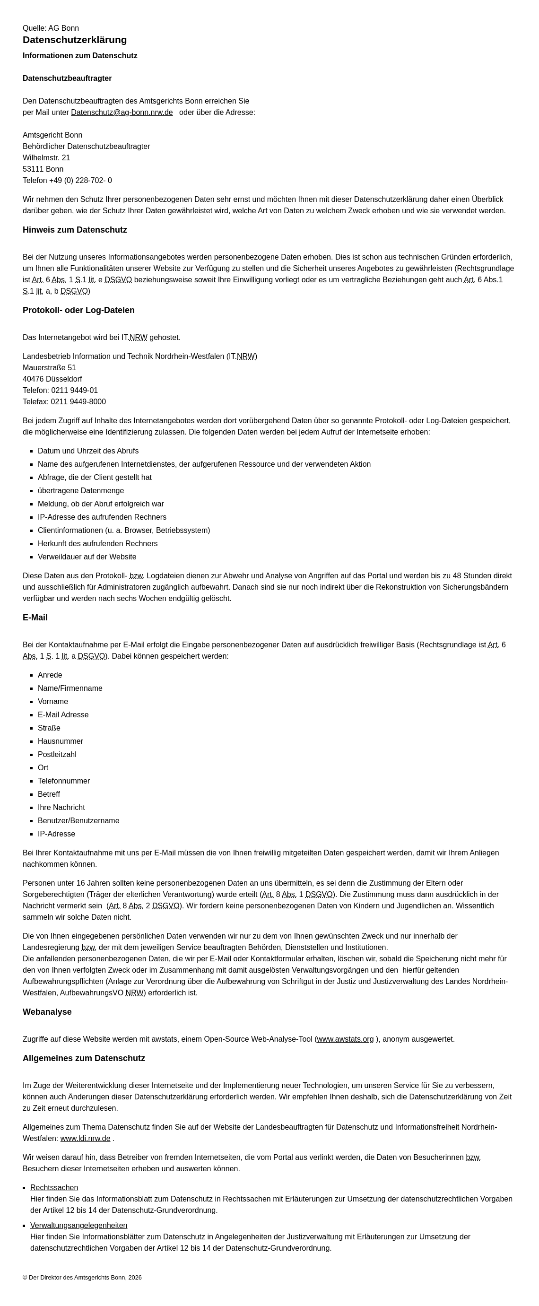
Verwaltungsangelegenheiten (79, 1225)
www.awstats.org (345, 1039)
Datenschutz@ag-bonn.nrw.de (122, 112)
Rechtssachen (54, 1188)
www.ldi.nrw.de (86, 1138)
